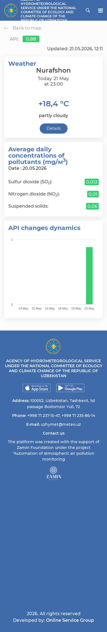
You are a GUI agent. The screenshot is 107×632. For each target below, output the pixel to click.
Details (54, 128)
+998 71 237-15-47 (43, 415)
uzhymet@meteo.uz (61, 424)
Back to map (22, 28)
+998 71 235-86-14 (78, 415)
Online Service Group (70, 620)
